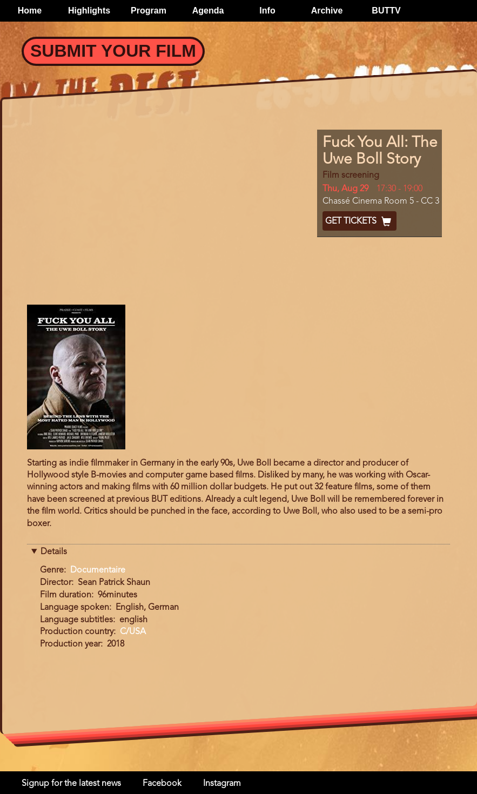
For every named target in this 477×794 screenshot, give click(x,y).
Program (148, 10)
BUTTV (386, 10)
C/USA (133, 632)
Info (267, 10)
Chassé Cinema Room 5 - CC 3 (381, 201)
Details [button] (54, 552)
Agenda (208, 10)
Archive (327, 10)
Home (30, 10)
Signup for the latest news (71, 783)
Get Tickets (359, 221)
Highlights (89, 10)
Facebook (162, 783)
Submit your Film (113, 50)
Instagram (222, 783)
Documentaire (97, 570)
